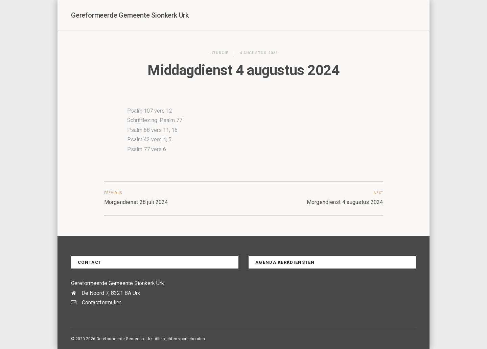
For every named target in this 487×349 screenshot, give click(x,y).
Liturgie (218, 53)
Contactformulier (101, 302)
